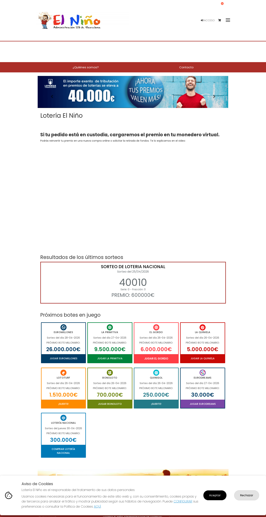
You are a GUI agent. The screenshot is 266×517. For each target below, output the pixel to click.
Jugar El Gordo (156, 358)
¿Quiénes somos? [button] (86, 67)
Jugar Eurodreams (203, 404)
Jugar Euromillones (63, 358)
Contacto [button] (186, 67)
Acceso (208, 20)
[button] (52, 96)
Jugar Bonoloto (110, 404)
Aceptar (215, 495)
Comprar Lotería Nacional (63, 451)
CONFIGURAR (183, 501)
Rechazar (246, 495)
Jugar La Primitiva (109, 358)
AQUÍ (97, 506)
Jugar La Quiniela (203, 358)
